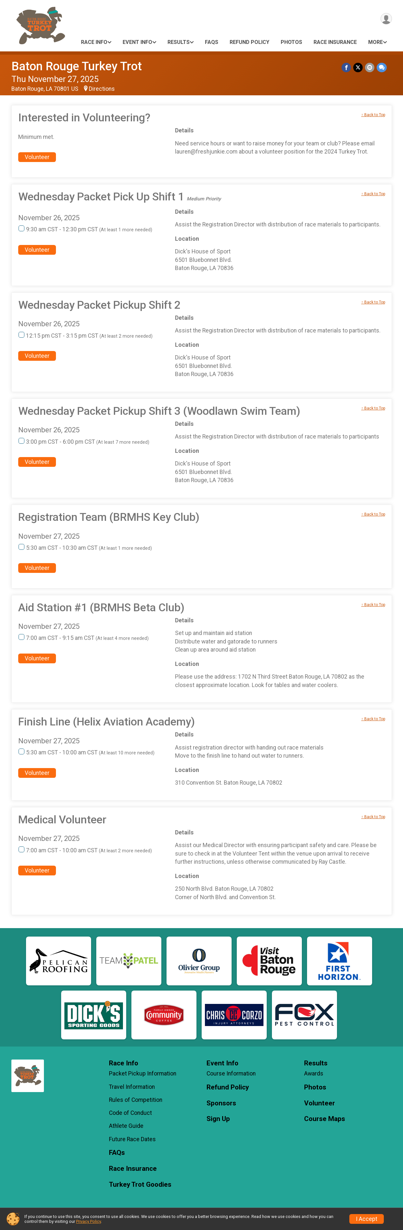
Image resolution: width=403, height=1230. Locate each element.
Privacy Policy (88, 1221)
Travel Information (132, 1087)
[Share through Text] (382, 67)
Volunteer (37, 157)
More (375, 42)
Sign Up (218, 1119)
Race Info (94, 42)
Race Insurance (335, 42)
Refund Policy (249, 42)
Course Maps (324, 1119)
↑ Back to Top (373, 115)
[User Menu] (386, 19)
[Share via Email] (370, 67)
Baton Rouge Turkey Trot (76, 66)
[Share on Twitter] (358, 67)
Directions (102, 89)
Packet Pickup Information (142, 1073)
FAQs (211, 42)
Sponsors (221, 1103)
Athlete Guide (126, 1126)
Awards (313, 1073)
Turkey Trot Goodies (140, 1184)
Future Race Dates (132, 1139)
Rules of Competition (135, 1100)
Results (179, 42)
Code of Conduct (130, 1113)
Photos (291, 42)
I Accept (366, 1219)
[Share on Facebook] (347, 67)
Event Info (137, 42)
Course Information (231, 1073)
